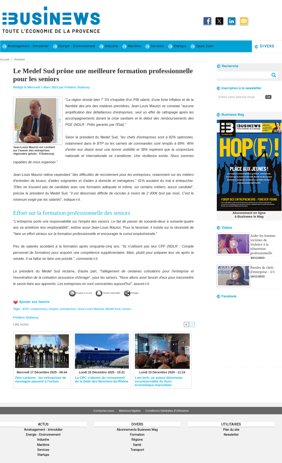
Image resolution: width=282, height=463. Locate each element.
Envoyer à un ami (71, 293)
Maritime (131, 46)
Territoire (19, 59)
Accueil (4, 59)
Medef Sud (115, 308)
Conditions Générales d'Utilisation (170, 410)
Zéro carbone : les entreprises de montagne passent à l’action (40, 379)
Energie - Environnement (74, 46)
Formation (137, 434)
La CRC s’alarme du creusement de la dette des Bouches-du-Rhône (101, 379)
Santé (137, 444)
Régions (137, 439)
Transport (137, 448)
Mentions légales (130, 410)
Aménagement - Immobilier (25, 46)
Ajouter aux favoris (34, 301)
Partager (143, 293)
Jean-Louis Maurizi (92, 308)
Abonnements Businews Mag (137, 429)
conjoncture (38, 308)
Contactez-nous (101, 410)
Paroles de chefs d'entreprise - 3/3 (262, 264)
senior (129, 308)
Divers (264, 46)
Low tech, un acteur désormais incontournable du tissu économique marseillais (159, 381)
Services (154, 46)
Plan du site (231, 429)
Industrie (108, 46)
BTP (25, 308)
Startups (177, 46)
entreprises (68, 308)
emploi (54, 308)
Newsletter (231, 434)
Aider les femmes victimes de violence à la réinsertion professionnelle (265, 241)
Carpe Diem (202, 46)
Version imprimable (110, 293)
